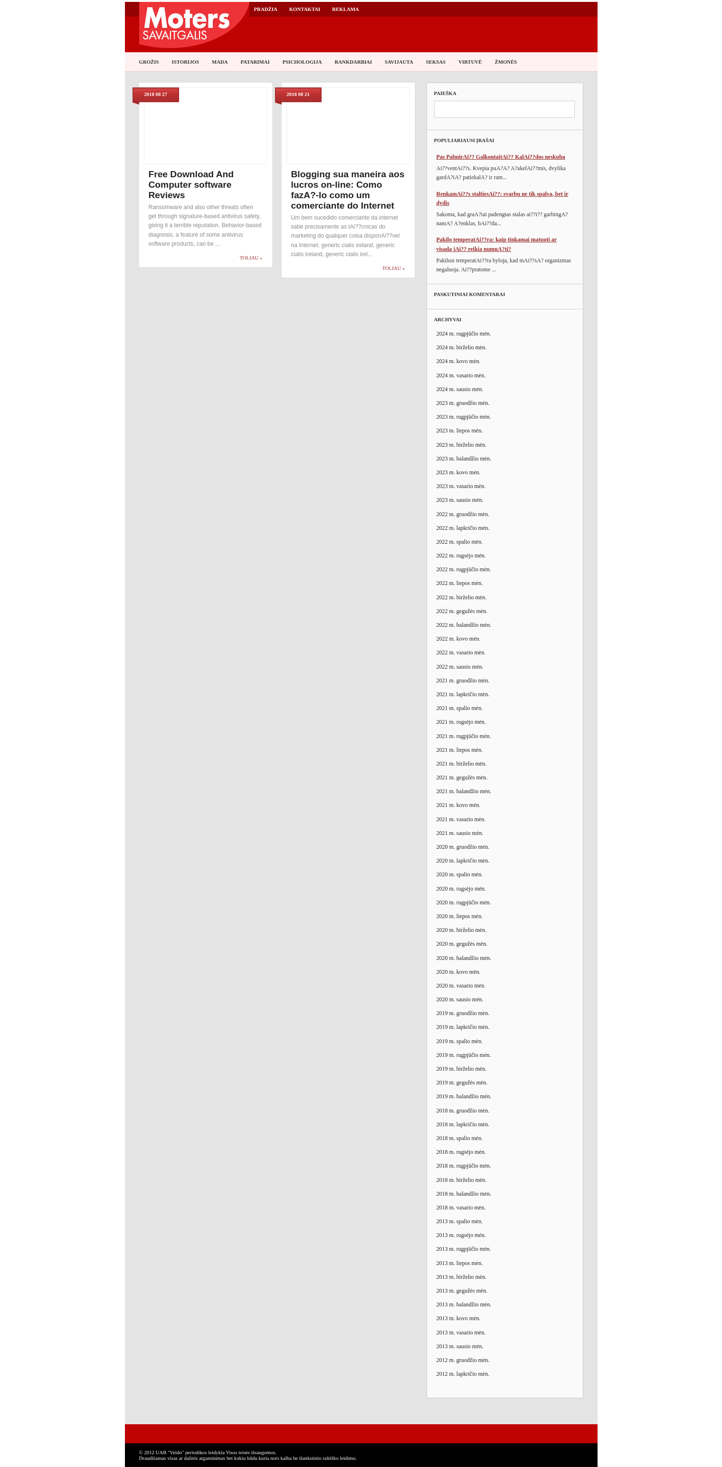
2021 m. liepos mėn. (460, 750)
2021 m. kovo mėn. (459, 805)
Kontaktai (305, 9)
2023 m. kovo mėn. (459, 472)
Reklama (345, 9)
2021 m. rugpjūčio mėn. (464, 736)
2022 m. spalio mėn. (460, 541)
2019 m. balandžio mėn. (464, 1096)
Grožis (149, 62)
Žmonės (506, 62)
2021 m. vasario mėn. (461, 819)
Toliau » (250, 257)
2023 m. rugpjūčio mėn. (464, 416)
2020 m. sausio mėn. (460, 999)
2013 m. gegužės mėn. (462, 1290)
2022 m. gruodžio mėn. (463, 514)
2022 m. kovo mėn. (459, 638)
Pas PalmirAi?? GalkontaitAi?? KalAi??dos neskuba (501, 156)
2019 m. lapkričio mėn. (463, 1027)
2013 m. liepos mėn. (460, 1263)
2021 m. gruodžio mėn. (463, 680)
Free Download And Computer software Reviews (191, 184)
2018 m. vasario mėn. (461, 1207)
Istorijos (185, 62)
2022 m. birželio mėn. (462, 597)
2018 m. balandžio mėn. (464, 1193)
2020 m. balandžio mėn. (464, 958)
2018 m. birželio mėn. (462, 1180)
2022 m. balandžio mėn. (464, 625)
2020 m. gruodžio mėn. (463, 847)
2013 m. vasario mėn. (461, 1332)
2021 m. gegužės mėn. (462, 777)
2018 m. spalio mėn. (460, 1138)
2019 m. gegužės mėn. (462, 1082)
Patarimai (255, 62)
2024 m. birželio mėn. (462, 347)
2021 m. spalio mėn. (460, 708)
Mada (220, 62)
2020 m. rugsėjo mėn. (461, 888)
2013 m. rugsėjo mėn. (461, 1235)
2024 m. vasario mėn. (461, 375)
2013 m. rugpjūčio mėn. (464, 1249)
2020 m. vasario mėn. (461, 985)
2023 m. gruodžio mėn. (463, 403)
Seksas (436, 62)
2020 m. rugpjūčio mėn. (464, 902)
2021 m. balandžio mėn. (464, 791)
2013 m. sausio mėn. (460, 1346)
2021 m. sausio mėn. (460, 833)
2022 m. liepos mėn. (460, 583)
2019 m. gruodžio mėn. (463, 1013)
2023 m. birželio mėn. (462, 444)
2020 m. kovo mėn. (459, 971)
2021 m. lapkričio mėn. (463, 694)
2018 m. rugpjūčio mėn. (464, 1165)
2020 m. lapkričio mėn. (463, 860)
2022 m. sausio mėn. (460, 666)
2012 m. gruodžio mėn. (463, 1360)
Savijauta (399, 62)
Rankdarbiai (353, 62)
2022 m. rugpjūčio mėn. (464, 569)
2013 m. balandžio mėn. (464, 1304)
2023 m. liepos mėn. (460, 430)
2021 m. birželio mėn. (462, 763)
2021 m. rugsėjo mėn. (461, 722)
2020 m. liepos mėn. (460, 916)
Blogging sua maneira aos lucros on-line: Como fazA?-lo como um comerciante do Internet (348, 190)
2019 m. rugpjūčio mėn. (464, 1055)
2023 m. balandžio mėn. (464, 458)
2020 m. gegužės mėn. (462, 943)
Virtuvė (470, 62)
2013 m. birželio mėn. (462, 1277)
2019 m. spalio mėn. (460, 1041)
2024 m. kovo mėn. (459, 361)
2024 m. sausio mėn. (460, 389)
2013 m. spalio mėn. (460, 1221)
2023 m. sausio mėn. (460, 500)
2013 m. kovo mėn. (459, 1318)
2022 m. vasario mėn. (461, 652)
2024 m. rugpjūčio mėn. (464, 333)
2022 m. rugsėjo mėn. (461, 555)
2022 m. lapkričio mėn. (463, 528)
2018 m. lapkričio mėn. (463, 1124)
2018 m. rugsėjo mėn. (461, 1152)
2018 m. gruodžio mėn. (463, 1110)
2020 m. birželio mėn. (462, 930)
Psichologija (302, 62)
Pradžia (265, 9)
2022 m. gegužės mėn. (462, 611)
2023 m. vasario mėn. (461, 486)
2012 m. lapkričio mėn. (463, 1374)
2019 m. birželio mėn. (462, 1068)
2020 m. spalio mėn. (460, 874)
